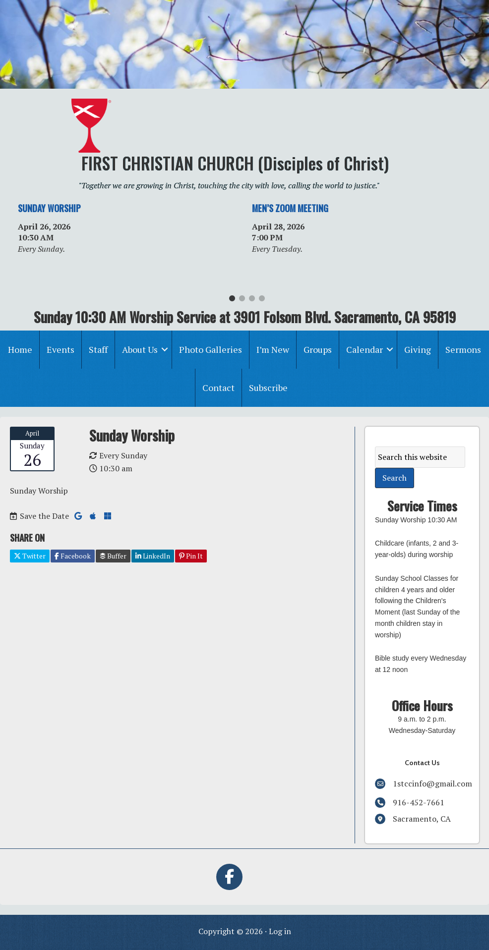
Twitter (30, 555)
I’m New (272, 349)
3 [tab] (252, 301)
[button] (165, 350)
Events (60, 349)
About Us (140, 349)
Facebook (73, 555)
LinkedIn (152, 555)
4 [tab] (262, 301)
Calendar (364, 349)
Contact (218, 387)
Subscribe (268, 387)
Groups (318, 349)
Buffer (113, 555)
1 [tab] (232, 301)
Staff (98, 349)
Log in (280, 931)
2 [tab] (242, 301)
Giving (417, 349)
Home (20, 349)
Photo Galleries (210, 349)
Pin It (191, 555)
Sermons (463, 349)
